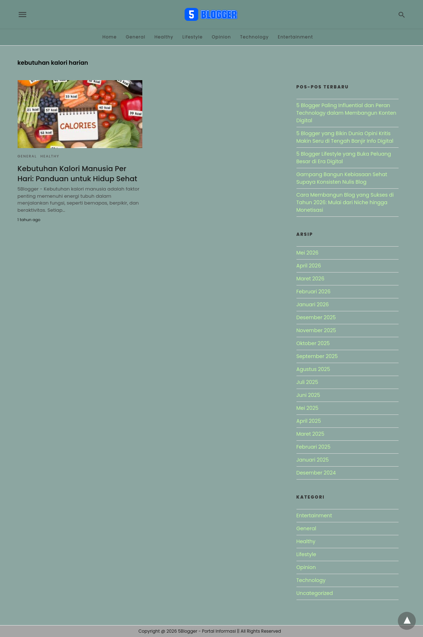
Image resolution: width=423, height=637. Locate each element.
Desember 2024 (316, 472)
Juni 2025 (308, 395)
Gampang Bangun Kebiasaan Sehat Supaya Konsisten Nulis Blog (341, 178)
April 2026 (308, 265)
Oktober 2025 (313, 343)
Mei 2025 (307, 408)
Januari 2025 (312, 459)
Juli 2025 (307, 382)
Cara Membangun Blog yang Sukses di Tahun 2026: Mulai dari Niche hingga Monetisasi (345, 202)
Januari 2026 (312, 304)
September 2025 (317, 356)
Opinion (221, 37)
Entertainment (295, 37)
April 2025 (308, 421)
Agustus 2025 (313, 369)
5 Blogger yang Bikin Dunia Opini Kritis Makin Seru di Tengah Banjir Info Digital (345, 137)
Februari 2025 (313, 446)
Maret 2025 (310, 433)
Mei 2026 (307, 252)
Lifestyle (193, 37)
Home (109, 37)
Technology (254, 37)
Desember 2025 (316, 317)
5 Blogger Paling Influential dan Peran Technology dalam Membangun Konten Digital (346, 113)
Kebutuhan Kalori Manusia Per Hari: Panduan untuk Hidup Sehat (77, 174)
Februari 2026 (313, 291)
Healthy (164, 37)
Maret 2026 (310, 278)
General (135, 37)
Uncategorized (314, 593)
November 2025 (316, 330)
